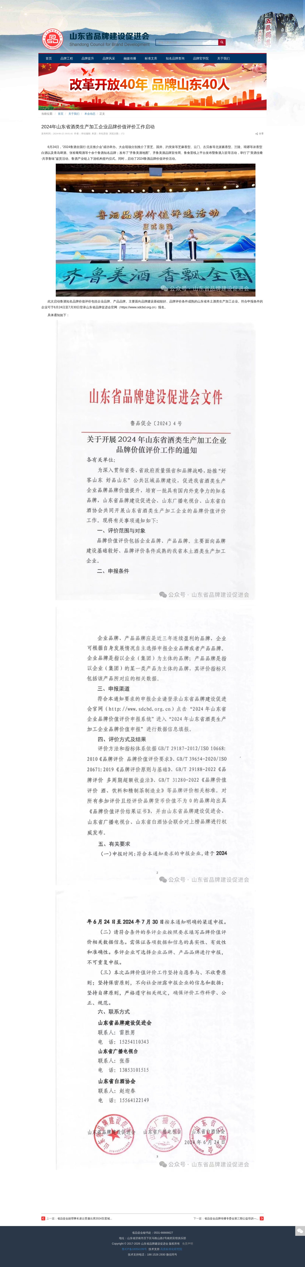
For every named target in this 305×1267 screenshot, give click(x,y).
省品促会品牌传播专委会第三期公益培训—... (231, 1218)
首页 (60, 113)
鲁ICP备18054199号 (134, 1249)
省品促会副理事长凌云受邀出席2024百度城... (84, 1218)
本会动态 (89, 113)
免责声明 (187, 1243)
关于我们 (73, 113)
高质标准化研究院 (171, 1249)
